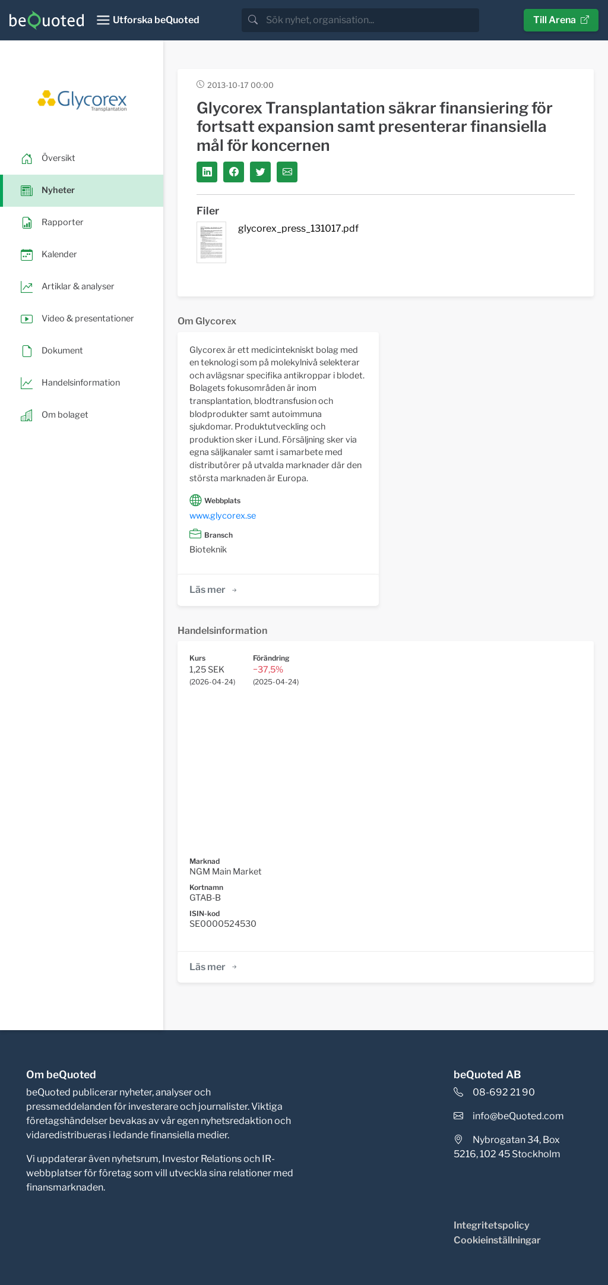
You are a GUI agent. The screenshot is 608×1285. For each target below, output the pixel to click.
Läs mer (214, 589)
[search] (371, 20)
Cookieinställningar (497, 1240)
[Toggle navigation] (147, 20)
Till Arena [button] (561, 20)
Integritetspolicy (492, 1225)
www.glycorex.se (222, 515)
